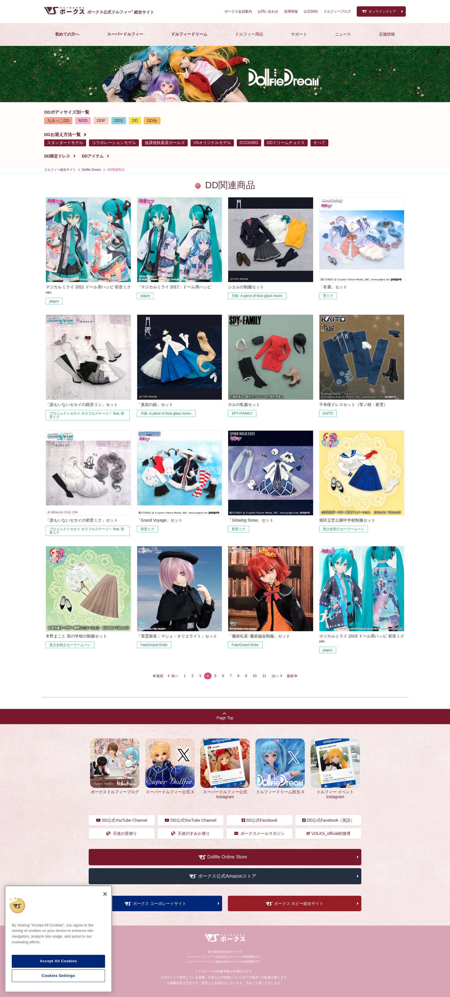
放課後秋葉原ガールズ (165, 142)
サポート (299, 34)
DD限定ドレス (57, 156)
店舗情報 (387, 34)
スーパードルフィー (125, 34)
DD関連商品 (116, 169)
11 (264, 676)
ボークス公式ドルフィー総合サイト (120, 12)
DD (135, 120)
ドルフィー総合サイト (60, 169)
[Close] (105, 894)
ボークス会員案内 (238, 11)
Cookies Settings (58, 975)
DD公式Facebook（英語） (328, 820)
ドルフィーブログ (337, 11)
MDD (83, 120)
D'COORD (249, 142)
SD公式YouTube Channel (121, 820)
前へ (174, 676)
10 (255, 676)
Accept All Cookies (58, 961)
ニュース (343, 34)
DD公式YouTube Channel (190, 820)
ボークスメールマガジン (259, 833)
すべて (319, 142)
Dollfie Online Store (227, 857)
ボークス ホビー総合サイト (298, 903)
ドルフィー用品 (249, 34)
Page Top (225, 716)
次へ (275, 676)
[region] (58, 939)
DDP (101, 120)
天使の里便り (121, 833)
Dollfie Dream (91, 169)
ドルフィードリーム (189, 34)
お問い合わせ (268, 11)
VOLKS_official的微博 (328, 833)
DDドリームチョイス (286, 142)
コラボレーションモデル (114, 142)
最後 (290, 676)
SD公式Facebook (260, 820)
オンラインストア (382, 11)
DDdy (152, 120)
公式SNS (311, 11)
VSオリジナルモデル (212, 142)
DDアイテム (93, 156)
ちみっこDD (58, 120)
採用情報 (291, 11)
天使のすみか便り (190, 833)
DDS (119, 120)
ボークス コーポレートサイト (159, 903)
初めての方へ (67, 34)
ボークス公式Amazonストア (227, 876)
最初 (159, 676)
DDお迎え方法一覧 (62, 134)
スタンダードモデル (65, 142)
